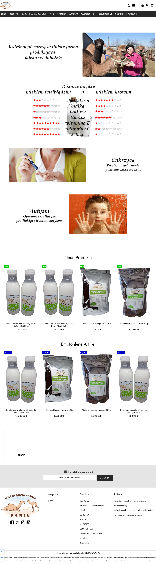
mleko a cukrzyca (117, 560)
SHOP (3, 14)
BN (94, 14)
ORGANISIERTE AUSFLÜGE (126, 14)
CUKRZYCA (61, 14)
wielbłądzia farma (70, 557)
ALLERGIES (85, 14)
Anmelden (105, 478)
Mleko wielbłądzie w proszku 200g (96, 323)
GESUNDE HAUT (105, 14)
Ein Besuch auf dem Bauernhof (34, 14)
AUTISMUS (73, 14)
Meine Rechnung (120, 505)
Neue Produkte (78, 257)
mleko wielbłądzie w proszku (116, 557)
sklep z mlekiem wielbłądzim (17, 557)
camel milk (55, 560)
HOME (51, 14)
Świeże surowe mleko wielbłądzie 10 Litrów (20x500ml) (21, 324)
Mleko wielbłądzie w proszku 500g (134, 323)
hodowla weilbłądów (150, 557)
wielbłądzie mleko (22, 560)
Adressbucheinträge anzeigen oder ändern (131, 514)
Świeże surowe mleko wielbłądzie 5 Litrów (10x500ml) (58, 324)
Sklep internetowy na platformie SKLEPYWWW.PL (78, 553)
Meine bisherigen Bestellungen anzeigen (130, 500)
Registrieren (84, 542)
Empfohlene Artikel (78, 344)
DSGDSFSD (14, 14)
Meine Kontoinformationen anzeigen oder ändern (133, 510)
